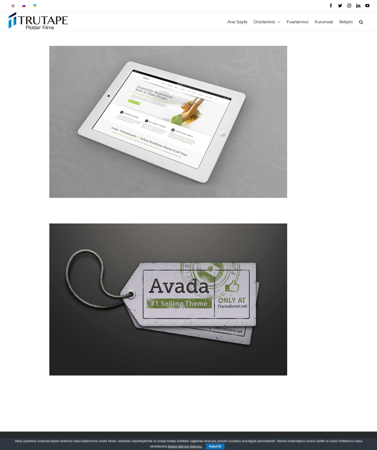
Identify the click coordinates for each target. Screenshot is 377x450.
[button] (361, 21)
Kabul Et (215, 446)
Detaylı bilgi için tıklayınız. (185, 446)
